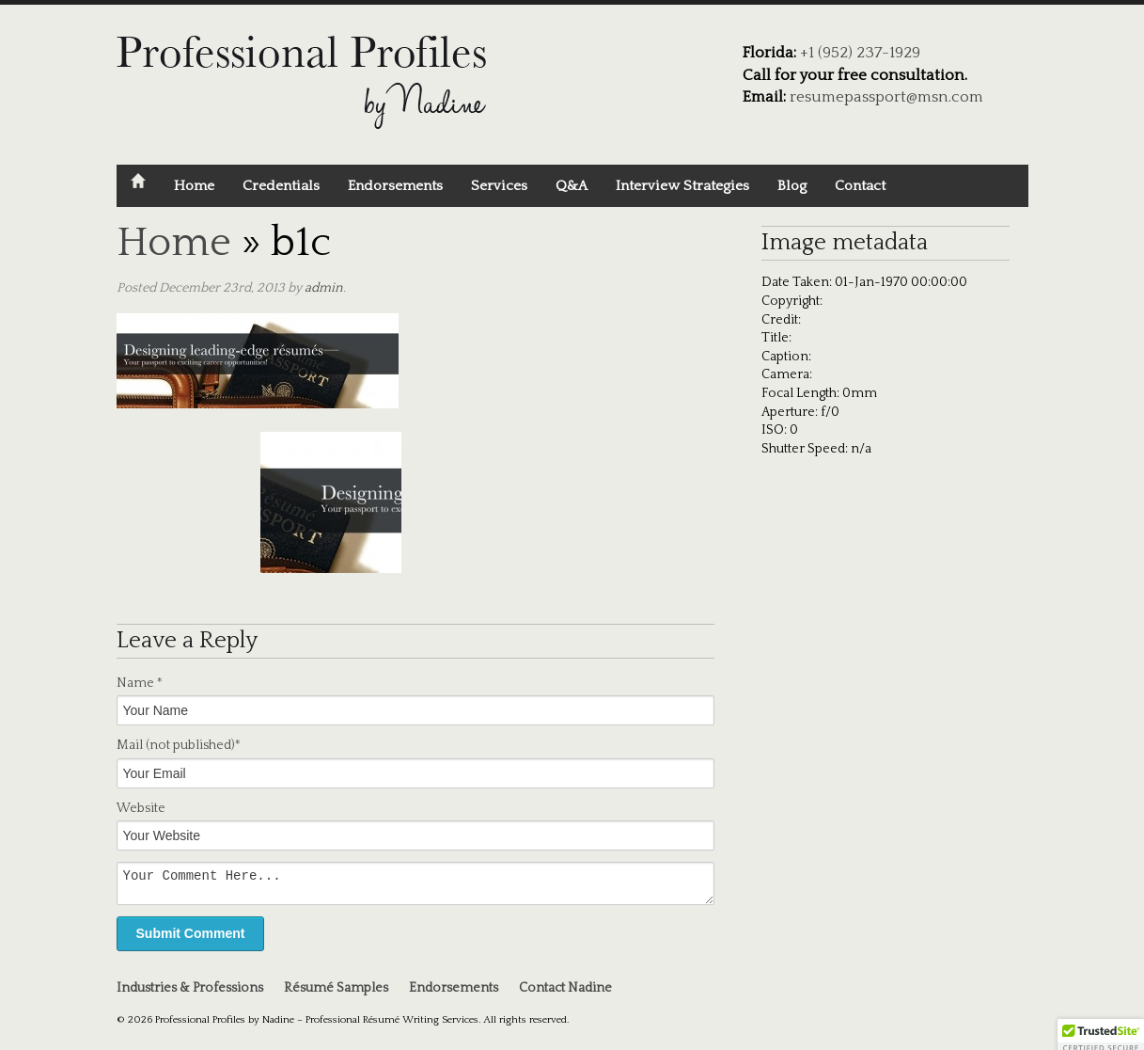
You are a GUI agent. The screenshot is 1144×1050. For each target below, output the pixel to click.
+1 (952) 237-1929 (860, 52)
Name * (140, 683)
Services (499, 186)
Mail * (179, 745)
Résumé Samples (336, 993)
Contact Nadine (565, 993)
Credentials (281, 186)
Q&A (572, 186)
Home (194, 186)
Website (141, 808)
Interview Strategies (682, 186)
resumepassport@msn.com (886, 96)
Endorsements (395, 186)
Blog (792, 186)
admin (324, 287)
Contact (860, 186)
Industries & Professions (190, 993)
